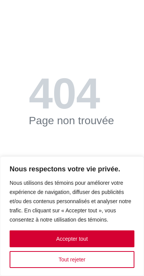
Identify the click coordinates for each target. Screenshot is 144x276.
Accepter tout (72, 239)
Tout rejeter (71, 259)
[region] (72, 216)
